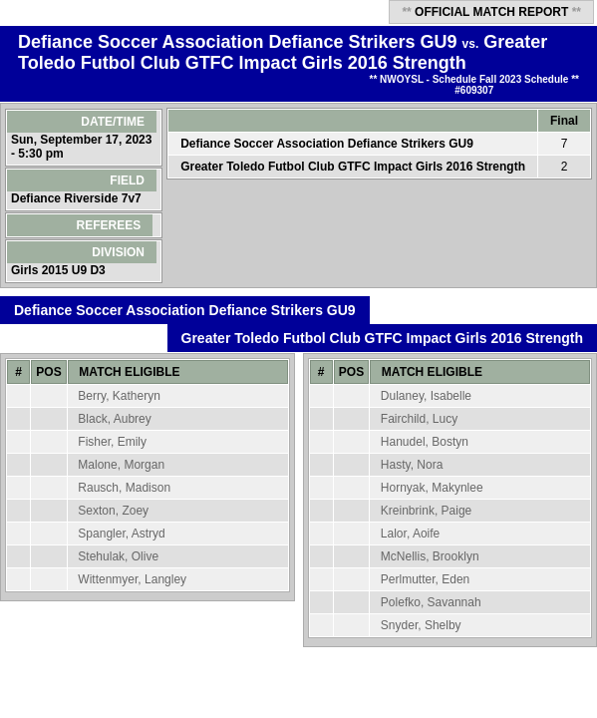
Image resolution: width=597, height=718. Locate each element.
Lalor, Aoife (410, 533)
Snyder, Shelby (421, 625)
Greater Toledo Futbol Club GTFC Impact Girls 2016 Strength (282, 52)
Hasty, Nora (412, 465)
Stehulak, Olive (118, 556)
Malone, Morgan (121, 465)
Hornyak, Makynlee (432, 488)
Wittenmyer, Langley (132, 579)
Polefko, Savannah (431, 602)
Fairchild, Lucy (419, 419)
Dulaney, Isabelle (426, 396)
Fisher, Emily (112, 442)
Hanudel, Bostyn (424, 442)
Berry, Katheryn (118, 396)
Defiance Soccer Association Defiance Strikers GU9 (237, 42)
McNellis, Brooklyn (430, 556)
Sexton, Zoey (113, 511)
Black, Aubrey (114, 419)
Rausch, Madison (124, 488)
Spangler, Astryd (121, 533)
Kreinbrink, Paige (426, 511)
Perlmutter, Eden (425, 579)
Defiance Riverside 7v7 (78, 198)
